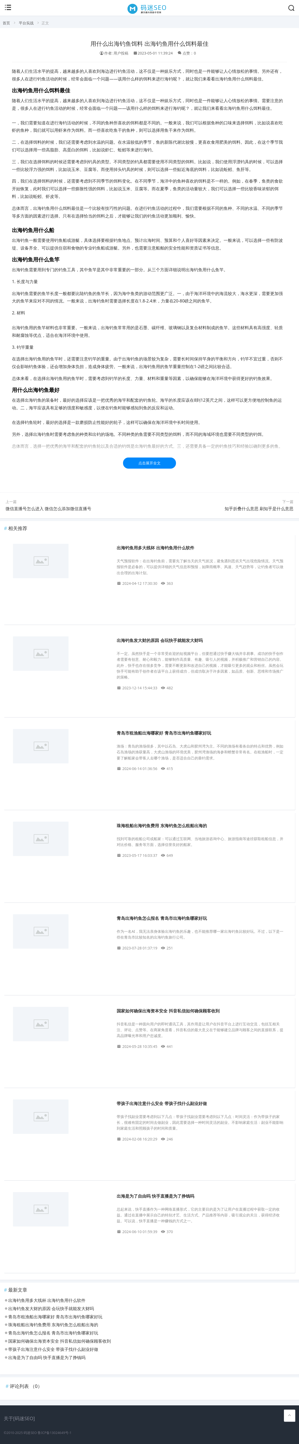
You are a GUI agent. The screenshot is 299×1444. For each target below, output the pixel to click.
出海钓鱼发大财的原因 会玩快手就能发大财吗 (159, 640)
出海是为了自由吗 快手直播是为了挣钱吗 (155, 1196)
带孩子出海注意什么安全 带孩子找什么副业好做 (162, 1103)
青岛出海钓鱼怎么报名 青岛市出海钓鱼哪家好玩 (162, 918)
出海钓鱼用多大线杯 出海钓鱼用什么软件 (155, 548)
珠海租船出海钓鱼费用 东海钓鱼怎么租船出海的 (162, 825)
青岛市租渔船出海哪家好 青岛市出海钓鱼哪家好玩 (164, 733)
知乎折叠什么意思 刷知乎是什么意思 (259, 508)
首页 (6, 22)
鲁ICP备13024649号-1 (54, 1433)
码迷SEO (30, 1433)
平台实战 (26, 22)
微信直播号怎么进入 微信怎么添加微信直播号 (48, 508)
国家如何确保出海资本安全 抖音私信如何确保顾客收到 (168, 1011)
